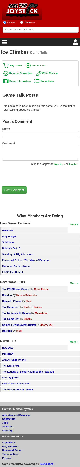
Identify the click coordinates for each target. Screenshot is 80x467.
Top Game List (10, 307)
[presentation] (34, 176)
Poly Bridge (9, 236)
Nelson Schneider (26, 295)
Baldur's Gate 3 (11, 248)
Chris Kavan (41, 289)
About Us (7, 426)
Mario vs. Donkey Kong (16, 266)
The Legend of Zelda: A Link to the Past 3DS (28, 371)
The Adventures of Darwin (17, 389)
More (73, 224)
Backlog (7, 295)
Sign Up (58, 164)
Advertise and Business (16, 415)
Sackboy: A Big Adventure (17, 254)
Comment (8, 143)
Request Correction (20, 73)
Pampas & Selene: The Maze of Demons (25, 260)
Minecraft (7, 353)
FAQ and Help (10, 446)
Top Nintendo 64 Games (16, 312)
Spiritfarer (8, 242)
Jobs (5, 422)
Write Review (50, 73)
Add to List (38, 65)
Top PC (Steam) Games (15, 289)
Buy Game (16, 65)
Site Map (7, 430)
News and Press (11, 450)
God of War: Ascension (15, 383)
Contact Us (8, 418)
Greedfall (7, 230)
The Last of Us (10, 365)
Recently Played (11, 301)
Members (30, 22)
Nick (28, 301)
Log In (72, 164)
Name (6, 128)
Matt (18, 330)
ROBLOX (7, 347)
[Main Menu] (4, 43)
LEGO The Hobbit (12, 272)
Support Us (9, 442)
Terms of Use (10, 454)
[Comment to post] (40, 153)
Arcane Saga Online (14, 359)
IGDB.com (46, 464)
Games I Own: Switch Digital (19, 324)
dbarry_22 (46, 324)
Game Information (20, 81)
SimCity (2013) (10, 377)
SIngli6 (28, 318)
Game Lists (47, 81)
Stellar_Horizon (33, 307)
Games (11, 22)
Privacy (6, 458)
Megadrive (41, 312)
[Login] (76, 43)
